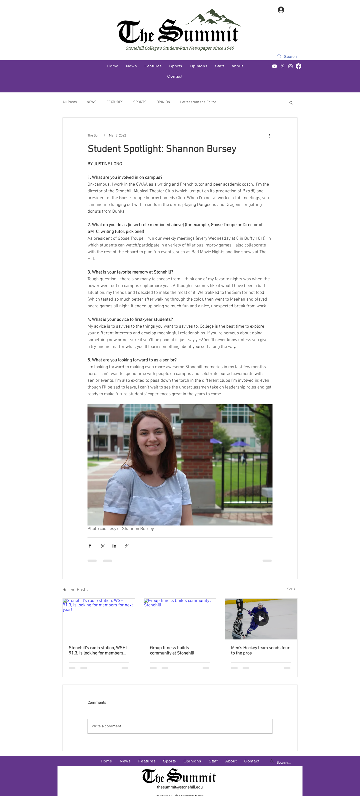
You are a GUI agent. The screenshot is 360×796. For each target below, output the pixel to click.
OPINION (163, 102)
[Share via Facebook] (90, 545)
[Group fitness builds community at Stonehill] (180, 619)
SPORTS (139, 102)
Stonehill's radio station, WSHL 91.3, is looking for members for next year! (98, 650)
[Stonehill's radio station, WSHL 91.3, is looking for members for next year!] (99, 619)
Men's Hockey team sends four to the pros (260, 650)
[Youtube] (274, 66)
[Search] (291, 56)
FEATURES (114, 102)
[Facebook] (298, 66)
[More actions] (269, 136)
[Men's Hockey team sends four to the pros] (261, 619)
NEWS (91, 102)
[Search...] (284, 762)
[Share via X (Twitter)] (102, 545)
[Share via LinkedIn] (114, 545)
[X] (282, 66)
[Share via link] (126, 545)
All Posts (69, 102)
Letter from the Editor (198, 102)
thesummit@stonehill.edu (180, 787)
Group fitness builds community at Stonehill (172, 650)
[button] (291, 102)
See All (292, 589)
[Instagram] (290, 66)
